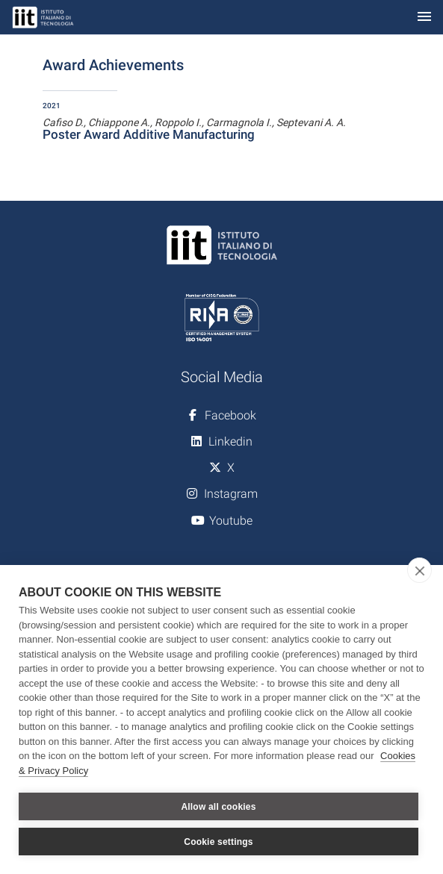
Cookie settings (218, 842)
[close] (419, 570)
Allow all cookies (218, 807)
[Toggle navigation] (424, 17)
